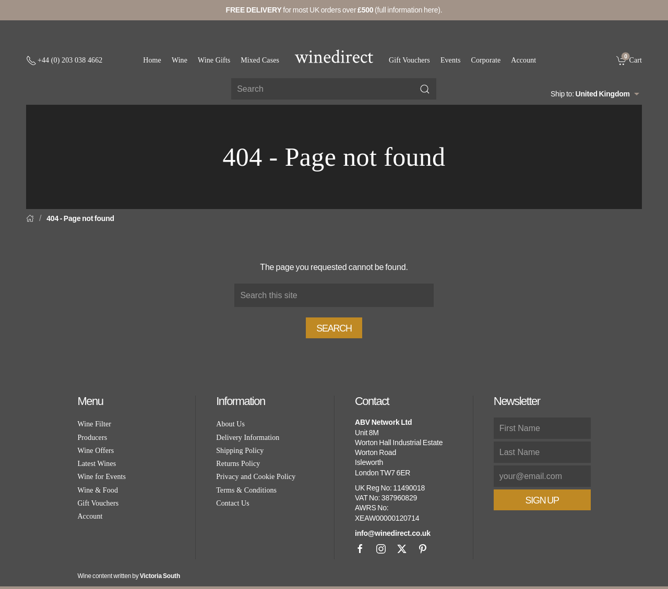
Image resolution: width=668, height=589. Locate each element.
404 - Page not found (80, 218)
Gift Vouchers (409, 60)
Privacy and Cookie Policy (255, 477)
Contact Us (232, 503)
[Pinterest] (422, 548)
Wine (179, 60)
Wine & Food (97, 490)
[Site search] (333, 89)
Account (523, 60)
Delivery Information (247, 437)
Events (450, 60)
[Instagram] (381, 548)
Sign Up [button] (542, 500)
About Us (230, 424)
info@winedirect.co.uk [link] (393, 533)
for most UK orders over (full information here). (334, 10)
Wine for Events (101, 477)
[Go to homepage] (334, 56)
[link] (629, 60)
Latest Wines (96, 464)
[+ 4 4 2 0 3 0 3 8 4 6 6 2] (64, 60)
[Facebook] (360, 548)
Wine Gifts (214, 60)
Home (152, 60)
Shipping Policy (240, 451)
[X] (401, 548)
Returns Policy (238, 464)
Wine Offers (95, 451)
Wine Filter (94, 424)
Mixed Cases (260, 60)
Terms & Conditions (246, 490)
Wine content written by (128, 576)
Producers (92, 437)
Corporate (486, 60)
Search (334, 328)
